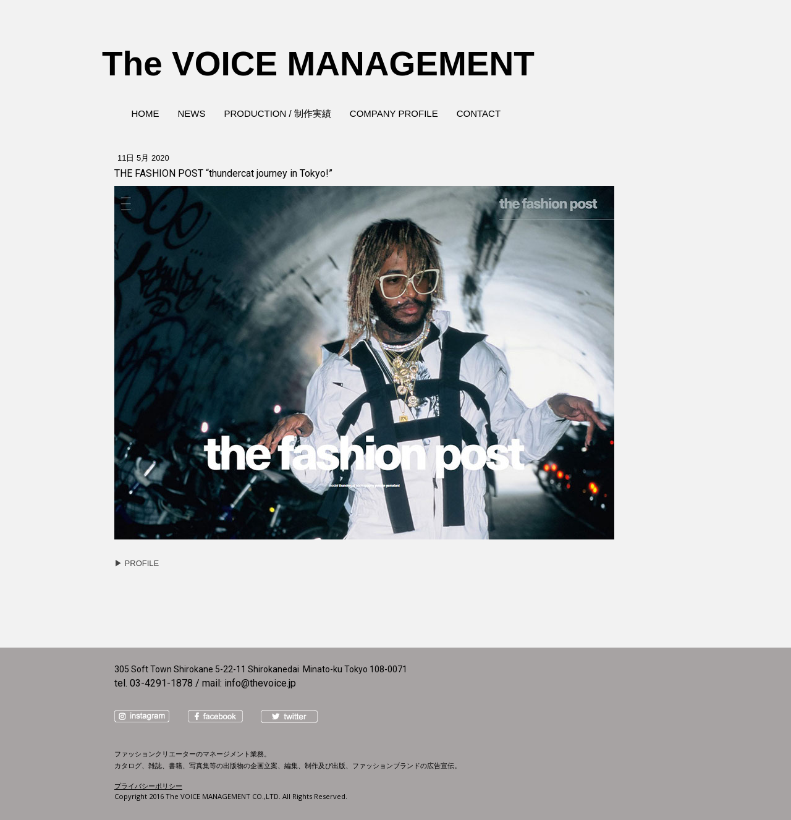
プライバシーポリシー (148, 785)
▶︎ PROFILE (136, 563)
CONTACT (479, 113)
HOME (145, 113)
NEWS (192, 113)
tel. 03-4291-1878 (153, 683)
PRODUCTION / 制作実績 (277, 113)
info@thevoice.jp (260, 683)
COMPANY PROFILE (394, 113)
